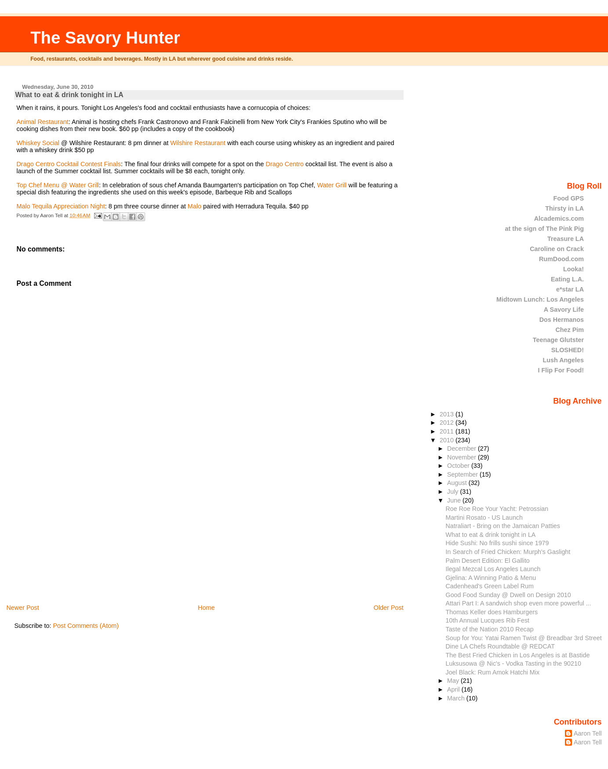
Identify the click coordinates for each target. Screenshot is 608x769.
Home (206, 607)
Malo (195, 206)
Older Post (389, 607)
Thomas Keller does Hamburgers (492, 612)
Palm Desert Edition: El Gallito (488, 560)
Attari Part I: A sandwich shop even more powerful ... (518, 603)
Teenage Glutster (558, 339)
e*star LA (570, 289)
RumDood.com (561, 258)
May (454, 680)
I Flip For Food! (561, 370)
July (453, 491)
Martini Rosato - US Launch (484, 517)
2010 (447, 440)
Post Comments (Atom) (86, 625)
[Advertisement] (80, 542)
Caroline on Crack (557, 248)
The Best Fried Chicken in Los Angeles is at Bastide (518, 655)
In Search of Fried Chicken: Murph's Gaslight (508, 551)
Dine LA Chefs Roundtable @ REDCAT (500, 646)
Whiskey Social (37, 142)
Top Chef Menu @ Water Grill (57, 185)
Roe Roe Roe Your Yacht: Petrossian (497, 508)
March (456, 698)
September (463, 474)
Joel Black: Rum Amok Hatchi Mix (493, 672)
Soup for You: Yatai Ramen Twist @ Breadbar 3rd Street (524, 637)
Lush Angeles (563, 360)
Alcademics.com (559, 218)
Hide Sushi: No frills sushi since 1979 (497, 543)
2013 (447, 414)
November (462, 457)
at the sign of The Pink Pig (544, 228)
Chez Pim (569, 329)
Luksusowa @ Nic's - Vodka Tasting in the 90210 (513, 663)
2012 (447, 422)
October (459, 465)
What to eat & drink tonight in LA (69, 94)
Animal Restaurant (42, 121)
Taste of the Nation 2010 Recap (490, 629)
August (458, 482)
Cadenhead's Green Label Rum (490, 586)
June (454, 500)
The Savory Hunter (105, 37)
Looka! (573, 269)
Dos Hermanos (561, 319)
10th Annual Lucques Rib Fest (488, 620)
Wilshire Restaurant (198, 142)
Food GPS (568, 198)
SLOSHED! (567, 350)
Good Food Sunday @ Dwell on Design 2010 (508, 594)
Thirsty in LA (564, 208)
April (454, 689)
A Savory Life (564, 309)
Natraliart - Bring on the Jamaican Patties (503, 525)
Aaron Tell (588, 733)
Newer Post (22, 607)
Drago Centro (284, 164)
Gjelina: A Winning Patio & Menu (491, 577)
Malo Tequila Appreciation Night (60, 206)
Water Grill (331, 185)
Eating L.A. (567, 279)
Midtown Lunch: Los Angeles (540, 299)
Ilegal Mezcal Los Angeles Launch (493, 568)
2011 (447, 431)
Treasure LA (565, 238)
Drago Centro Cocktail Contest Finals (68, 164)
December (462, 448)
